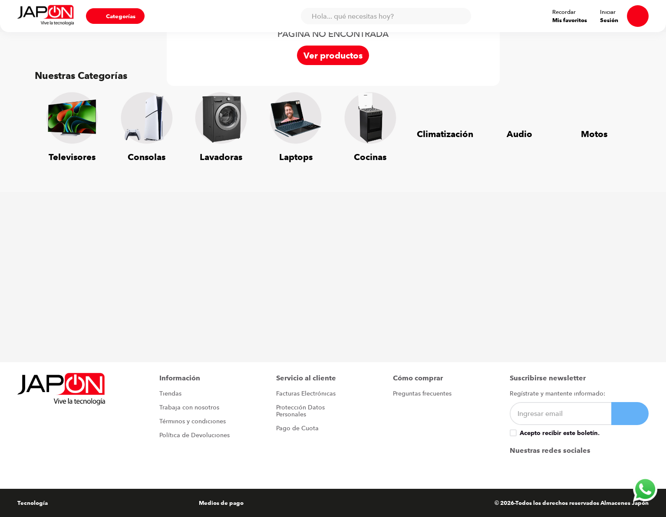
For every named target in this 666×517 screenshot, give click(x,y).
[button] (90, 16)
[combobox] (390, 16)
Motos (594, 133)
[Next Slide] (618, 122)
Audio (519, 133)
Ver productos (333, 55)
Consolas (146, 156)
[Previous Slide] (47, 122)
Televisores (72, 156)
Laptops (296, 156)
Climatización (445, 133)
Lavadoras (221, 156)
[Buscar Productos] (464, 16)
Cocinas (370, 156)
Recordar (586, 11)
